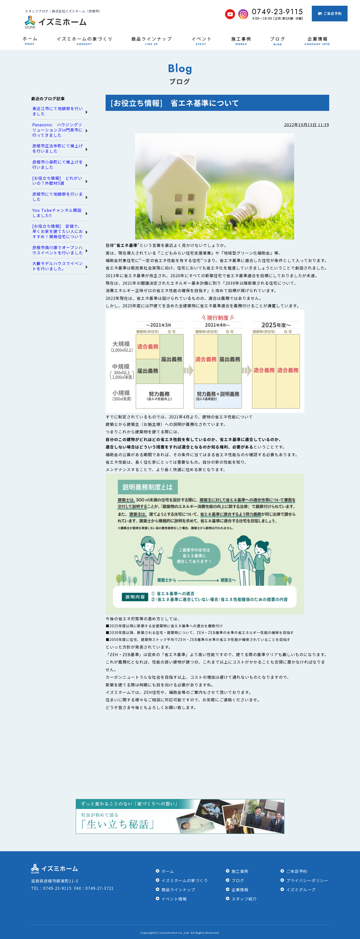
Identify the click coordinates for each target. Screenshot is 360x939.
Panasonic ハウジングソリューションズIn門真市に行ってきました (57, 129)
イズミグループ (301, 890)
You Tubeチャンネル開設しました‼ (56, 213)
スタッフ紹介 (244, 899)
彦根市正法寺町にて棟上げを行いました (57, 148)
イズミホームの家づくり (184, 880)
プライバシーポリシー (307, 880)
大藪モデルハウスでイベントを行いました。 (57, 266)
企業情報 (240, 890)
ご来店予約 (296, 871)
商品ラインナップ (178, 890)
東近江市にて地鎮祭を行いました (57, 111)
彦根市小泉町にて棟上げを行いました (57, 164)
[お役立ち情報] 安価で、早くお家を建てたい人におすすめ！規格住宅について (57, 231)
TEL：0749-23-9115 (52, 888)
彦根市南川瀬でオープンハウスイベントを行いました (57, 250)
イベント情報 (174, 899)
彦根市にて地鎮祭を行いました (57, 196)
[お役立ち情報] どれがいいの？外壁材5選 (57, 181)
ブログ (238, 880)
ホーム (167, 871)
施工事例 (240, 871)
